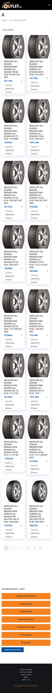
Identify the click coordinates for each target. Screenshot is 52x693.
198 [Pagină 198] (27, 548)
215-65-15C (8, 211)
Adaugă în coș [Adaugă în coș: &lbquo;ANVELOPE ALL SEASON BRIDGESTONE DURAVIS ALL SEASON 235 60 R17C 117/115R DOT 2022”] (49, 461)
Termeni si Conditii (26, 672)
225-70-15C (8, 401)
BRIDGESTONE (9, 88)
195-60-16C (8, 85)
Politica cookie (26, 675)
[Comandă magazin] (26, 29)
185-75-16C (8, 530)
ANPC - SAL (26, 680)
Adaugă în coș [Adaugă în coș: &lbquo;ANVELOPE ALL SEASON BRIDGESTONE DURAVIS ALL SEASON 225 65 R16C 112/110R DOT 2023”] (24, 335)
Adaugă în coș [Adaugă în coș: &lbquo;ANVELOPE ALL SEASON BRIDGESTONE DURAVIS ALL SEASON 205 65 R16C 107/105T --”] (49, 78)
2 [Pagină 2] (10, 548)
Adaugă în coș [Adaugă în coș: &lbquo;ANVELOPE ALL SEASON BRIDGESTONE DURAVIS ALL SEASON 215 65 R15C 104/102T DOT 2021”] (24, 206)
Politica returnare (26, 670)
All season (8, 92)
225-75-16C (34, 401)
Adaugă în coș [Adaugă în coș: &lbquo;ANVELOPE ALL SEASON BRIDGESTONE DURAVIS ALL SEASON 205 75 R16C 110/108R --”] (24, 142)
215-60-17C (34, 147)
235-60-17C (8, 463)
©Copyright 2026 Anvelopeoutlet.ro (26, 686)
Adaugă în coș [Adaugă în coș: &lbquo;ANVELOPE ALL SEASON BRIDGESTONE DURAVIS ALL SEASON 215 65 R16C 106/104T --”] (24, 268)
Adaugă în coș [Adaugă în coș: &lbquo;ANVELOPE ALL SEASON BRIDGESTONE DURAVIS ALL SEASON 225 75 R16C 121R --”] (49, 397)
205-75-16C (8, 147)
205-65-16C (34, 82)
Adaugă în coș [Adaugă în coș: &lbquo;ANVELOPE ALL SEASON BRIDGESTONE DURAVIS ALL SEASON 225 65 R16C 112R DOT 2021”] (49, 335)
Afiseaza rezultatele (12, 650)
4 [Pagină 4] (18, 548)
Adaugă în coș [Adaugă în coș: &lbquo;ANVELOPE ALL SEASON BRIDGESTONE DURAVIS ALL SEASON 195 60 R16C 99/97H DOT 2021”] (24, 81)
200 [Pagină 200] (40, 548)
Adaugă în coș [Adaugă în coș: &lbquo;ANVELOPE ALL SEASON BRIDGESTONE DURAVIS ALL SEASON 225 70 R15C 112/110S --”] (24, 397)
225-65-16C (8, 339)
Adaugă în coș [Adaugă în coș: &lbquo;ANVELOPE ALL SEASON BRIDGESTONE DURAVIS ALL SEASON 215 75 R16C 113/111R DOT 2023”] (49, 271)
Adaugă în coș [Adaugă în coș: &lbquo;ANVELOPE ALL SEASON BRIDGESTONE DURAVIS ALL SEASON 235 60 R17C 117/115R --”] (24, 458)
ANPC (26, 677)
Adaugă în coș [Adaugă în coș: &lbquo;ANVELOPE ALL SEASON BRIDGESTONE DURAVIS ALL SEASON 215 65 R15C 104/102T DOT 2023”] (49, 206)
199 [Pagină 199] (33, 548)
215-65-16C (8, 273)
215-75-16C (34, 275)
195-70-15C (34, 530)
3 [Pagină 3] (14, 548)
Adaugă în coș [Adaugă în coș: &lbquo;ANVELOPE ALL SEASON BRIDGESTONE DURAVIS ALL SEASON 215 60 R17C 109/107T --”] (49, 142)
